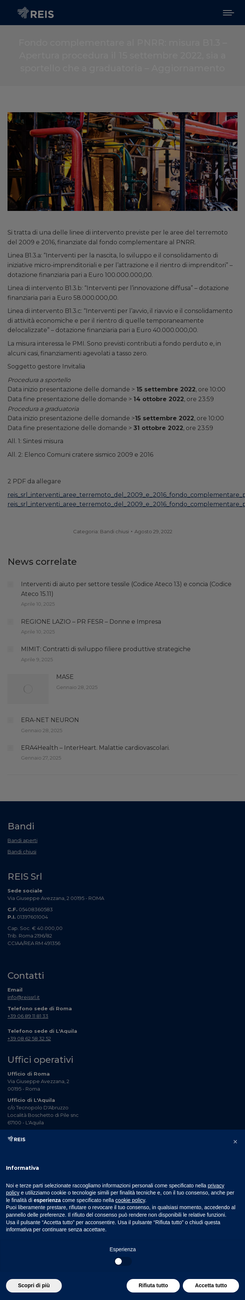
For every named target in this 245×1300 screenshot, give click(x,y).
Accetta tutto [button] (211, 1285)
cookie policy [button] (130, 1200)
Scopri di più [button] (34, 1285)
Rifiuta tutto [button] (153, 1285)
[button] (235, 1142)
